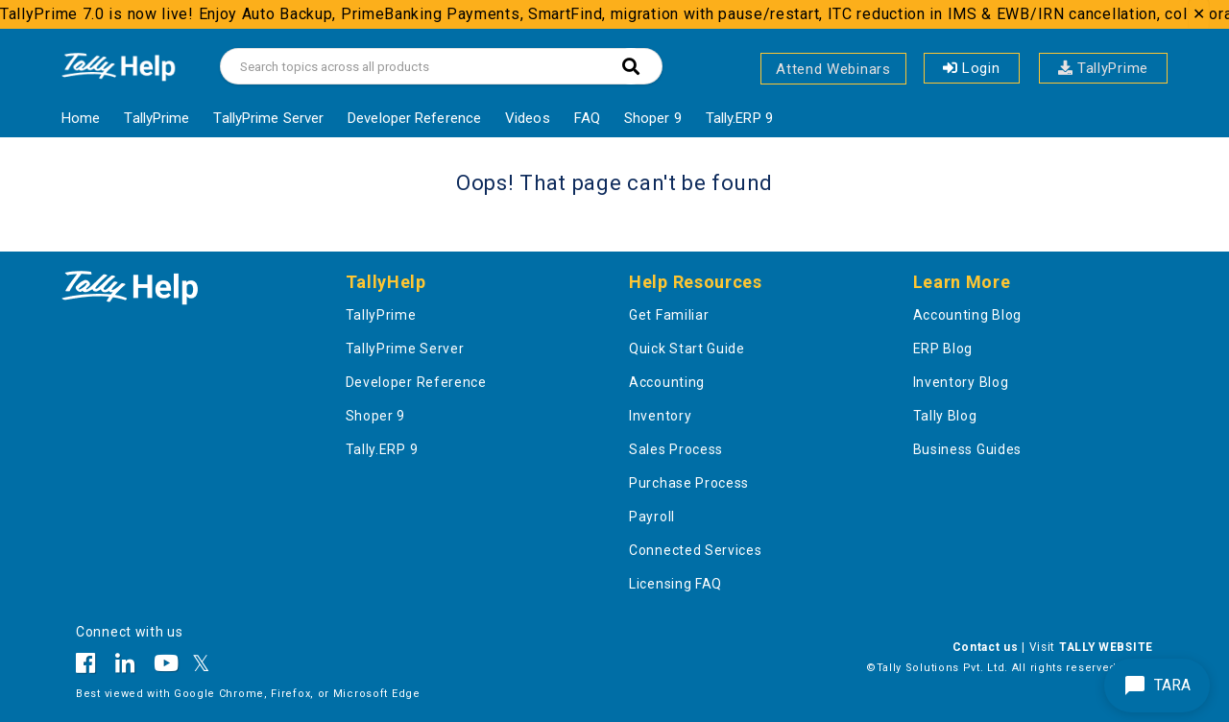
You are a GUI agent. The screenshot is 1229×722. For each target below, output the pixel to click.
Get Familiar (669, 315)
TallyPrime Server (268, 118)
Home (80, 118)
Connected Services (695, 550)
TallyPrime (1103, 68)
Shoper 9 (653, 118)
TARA (1157, 685)
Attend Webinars (833, 69)
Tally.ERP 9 (739, 118)
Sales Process (676, 449)
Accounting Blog (968, 315)
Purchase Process (689, 483)
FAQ (587, 118)
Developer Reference (414, 118)
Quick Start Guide (687, 348)
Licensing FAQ (675, 583)
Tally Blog (945, 415)
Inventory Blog (961, 382)
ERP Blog (943, 348)
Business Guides (968, 449)
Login (971, 68)
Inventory (660, 415)
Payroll (652, 516)
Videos (527, 118)
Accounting (667, 382)
